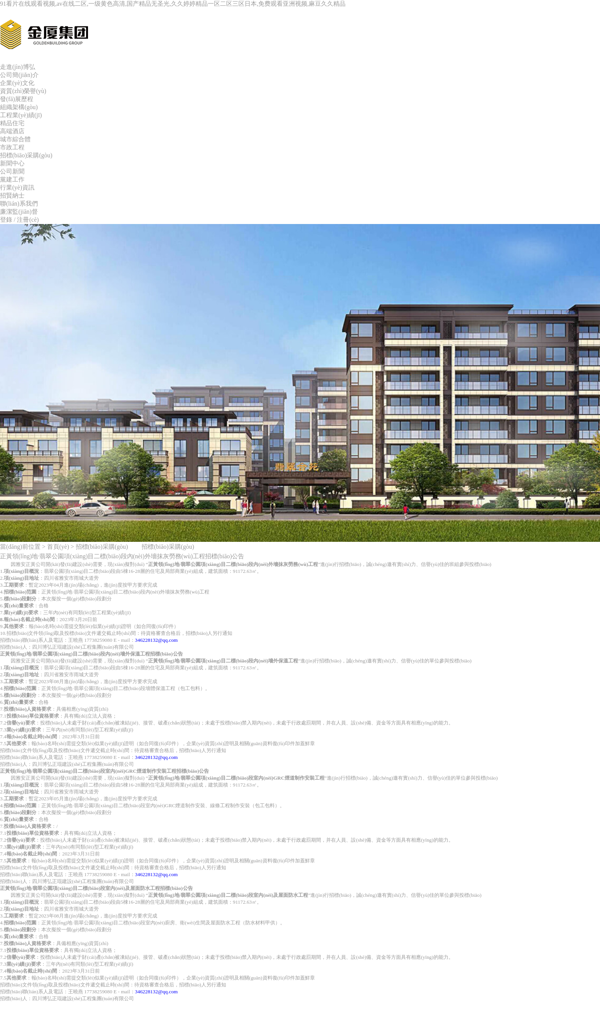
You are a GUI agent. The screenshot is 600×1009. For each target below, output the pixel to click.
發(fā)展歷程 (16, 99)
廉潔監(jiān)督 (19, 211)
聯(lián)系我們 (19, 203)
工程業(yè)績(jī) (21, 115)
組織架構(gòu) (19, 107)
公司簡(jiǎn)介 (19, 75)
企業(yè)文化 (17, 83)
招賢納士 (12, 195)
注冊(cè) (28, 219)
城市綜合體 (15, 139)
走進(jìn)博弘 (17, 67)
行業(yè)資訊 (17, 187)
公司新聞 (12, 171)
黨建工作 (12, 179)
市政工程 (12, 147)
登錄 (6, 219)
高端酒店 (12, 131)
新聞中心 (12, 163)
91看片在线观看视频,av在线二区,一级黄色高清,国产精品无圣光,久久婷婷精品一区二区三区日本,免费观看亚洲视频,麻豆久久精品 (173, 3)
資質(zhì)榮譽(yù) (23, 91)
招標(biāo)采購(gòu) (26, 155)
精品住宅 (12, 123)
